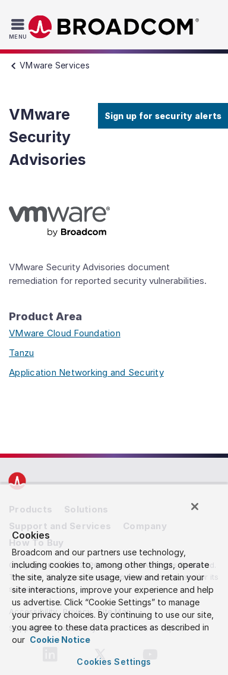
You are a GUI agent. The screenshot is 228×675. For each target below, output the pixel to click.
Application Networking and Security (86, 372)
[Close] (195, 506)
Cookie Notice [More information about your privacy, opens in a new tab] (59, 640)
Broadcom (114, 27)
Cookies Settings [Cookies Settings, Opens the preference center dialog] (114, 662)
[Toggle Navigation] (19, 28)
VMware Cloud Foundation (65, 333)
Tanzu (21, 352)
